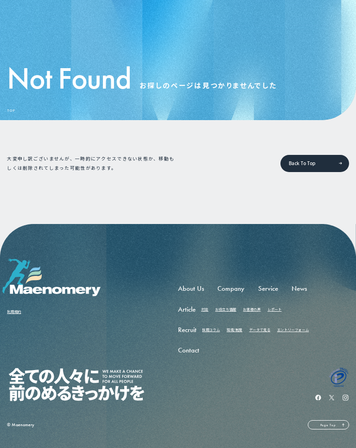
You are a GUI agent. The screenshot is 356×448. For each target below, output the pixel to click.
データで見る (260, 329)
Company (230, 288)
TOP (11, 111)
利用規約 (14, 311)
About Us (191, 288)
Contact (188, 350)
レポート (274, 309)
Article (187, 309)
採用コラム (211, 329)
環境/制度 (234, 329)
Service (268, 288)
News (299, 288)
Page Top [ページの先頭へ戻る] (328, 425)
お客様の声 (252, 309)
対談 (204, 309)
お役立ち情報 (225, 309)
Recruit (187, 330)
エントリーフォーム (293, 329)
